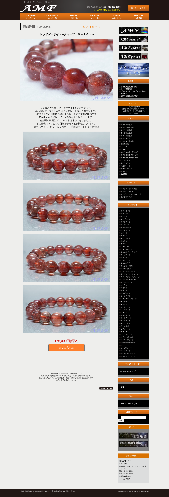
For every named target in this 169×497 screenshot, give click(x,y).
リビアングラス (126, 334)
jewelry (133, 57)
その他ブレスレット (128, 353)
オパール (124, 233)
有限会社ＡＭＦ (41, 8)
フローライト (125, 160)
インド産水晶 (125, 138)
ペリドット (125, 312)
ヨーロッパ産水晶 (127, 127)
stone (133, 49)
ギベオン (124, 244)
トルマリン (125, 304)
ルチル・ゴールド (127, 337)
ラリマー (124, 331)
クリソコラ (125, 246)
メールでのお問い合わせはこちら (107, 10)
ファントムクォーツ (128, 271)
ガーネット (125, 235)
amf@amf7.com (124, 476)
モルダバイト (125, 323)
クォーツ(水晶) (126, 268)
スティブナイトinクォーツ (130, 277)
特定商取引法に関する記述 (64, 491)
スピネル (124, 288)
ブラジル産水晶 (126, 133)
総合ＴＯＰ (133, 31)
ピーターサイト (126, 307)
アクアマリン (125, 214)
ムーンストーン (126, 318)
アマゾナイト (125, 219)
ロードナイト (125, 351)
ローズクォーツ (126, 348)
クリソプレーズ (126, 249)
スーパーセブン (126, 282)
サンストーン (125, 260)
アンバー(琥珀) (126, 227)
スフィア (124, 171)
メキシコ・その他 (127, 191)
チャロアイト (125, 296)
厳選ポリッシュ (126, 168)
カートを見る (138, 8)
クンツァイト (125, 255)
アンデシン (125, 225)
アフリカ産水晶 (126, 130)
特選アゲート (125, 166)
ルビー (123, 345)
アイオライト (125, 211)
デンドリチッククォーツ (129, 274)
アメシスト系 (125, 222)
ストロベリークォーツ (129, 279)
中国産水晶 (125, 144)
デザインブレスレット (129, 356)
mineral (133, 40)
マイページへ (133, 113)
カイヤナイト (125, 238)
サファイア (125, 257)
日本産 (123, 149)
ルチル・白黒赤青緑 (128, 342)
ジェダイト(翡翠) (127, 266)
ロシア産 (124, 147)
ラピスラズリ (125, 326)
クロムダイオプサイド (129, 252)
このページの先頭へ (106, 388)
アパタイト (125, 216)
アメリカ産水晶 (126, 125)
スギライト (125, 285)
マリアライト (125, 315)
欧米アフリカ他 (126, 197)
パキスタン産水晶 (127, 141)
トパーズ (124, 301)
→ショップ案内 (124, 479)
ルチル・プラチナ (127, 340)
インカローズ (125, 230)
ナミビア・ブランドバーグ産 (131, 194)
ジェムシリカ (125, 263)
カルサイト (125, 241)
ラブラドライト (126, 329)
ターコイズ (125, 290)
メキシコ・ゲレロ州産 (129, 189)
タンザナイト (125, 293)
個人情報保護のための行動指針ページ (35, 491)
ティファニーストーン (129, 299)
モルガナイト (125, 320)
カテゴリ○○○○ (133, 436)
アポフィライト (126, 163)
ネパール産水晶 (126, 136)
